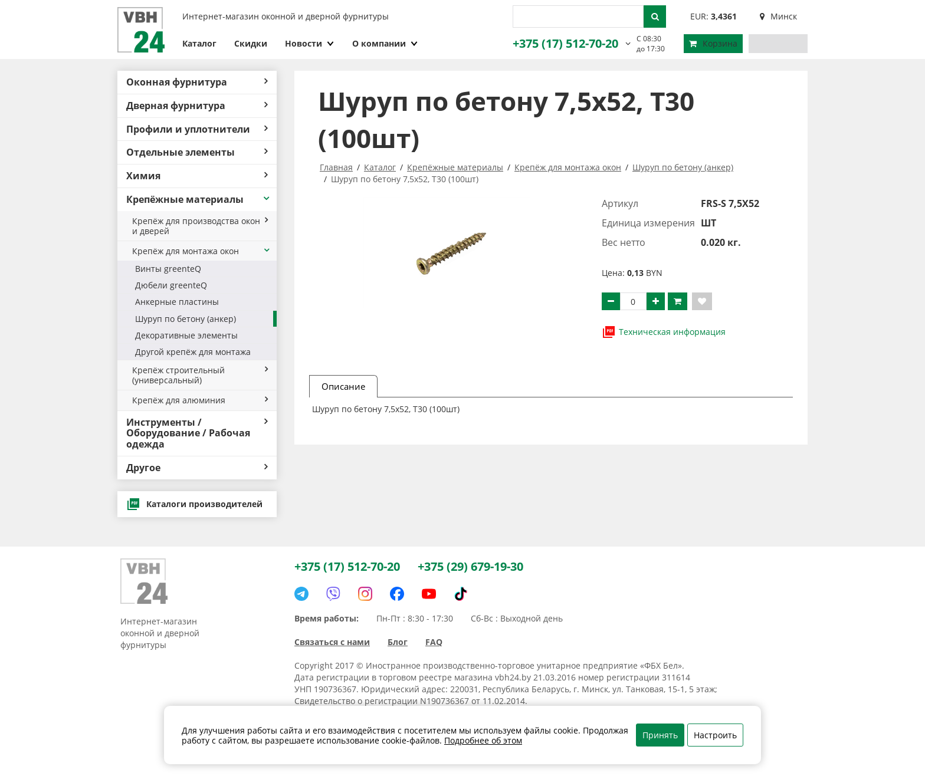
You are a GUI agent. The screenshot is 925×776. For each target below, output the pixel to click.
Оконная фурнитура (197, 81)
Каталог (199, 43)
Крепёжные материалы (198, 199)
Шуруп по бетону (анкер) (185, 318)
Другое (197, 467)
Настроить (715, 735)
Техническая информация (664, 332)
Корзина (713, 43)
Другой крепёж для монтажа (193, 351)
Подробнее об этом (483, 740)
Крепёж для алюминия (200, 400)
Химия (197, 175)
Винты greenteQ (168, 268)
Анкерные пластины (177, 301)
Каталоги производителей (194, 504)
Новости (309, 43)
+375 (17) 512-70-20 (565, 43)
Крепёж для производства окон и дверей (200, 225)
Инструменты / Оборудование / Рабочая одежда (197, 433)
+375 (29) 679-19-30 (470, 566)
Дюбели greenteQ (171, 285)
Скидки (250, 43)
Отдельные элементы (197, 152)
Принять (660, 735)
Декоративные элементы (186, 335)
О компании (385, 43)
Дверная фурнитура (197, 105)
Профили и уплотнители (197, 129)
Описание (343, 386)
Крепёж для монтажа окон (201, 251)
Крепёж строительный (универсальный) (200, 375)
